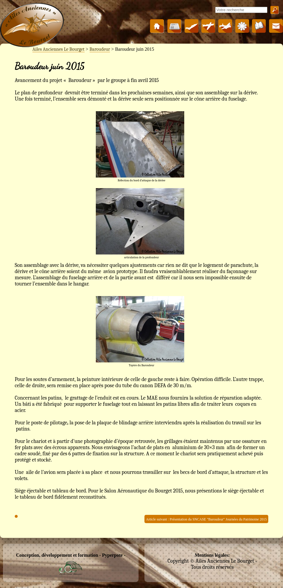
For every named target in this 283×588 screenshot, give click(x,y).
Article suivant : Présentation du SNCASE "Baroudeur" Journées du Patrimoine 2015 (206, 519)
